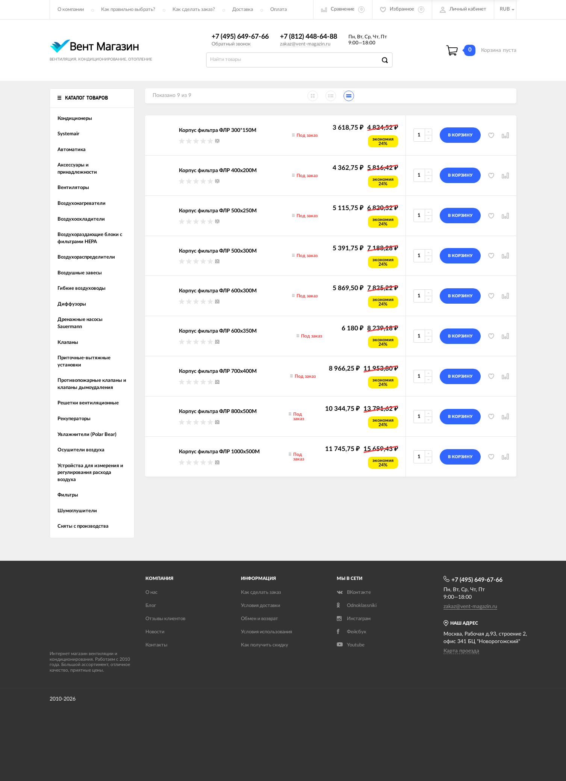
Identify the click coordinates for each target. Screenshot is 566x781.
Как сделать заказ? (194, 9)
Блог (150, 605)
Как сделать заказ (261, 592)
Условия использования (266, 632)
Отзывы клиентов (165, 618)
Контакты (156, 645)
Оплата (278, 9)
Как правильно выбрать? (128, 9)
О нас (151, 592)
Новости (154, 632)
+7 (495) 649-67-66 (240, 36)
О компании (71, 9)
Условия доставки (260, 605)
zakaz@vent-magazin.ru (305, 44)
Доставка (242, 9)
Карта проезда (461, 651)
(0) (217, 141)
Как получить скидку (264, 645)
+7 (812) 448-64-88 (308, 36)
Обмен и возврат (259, 618)
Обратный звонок (231, 44)
